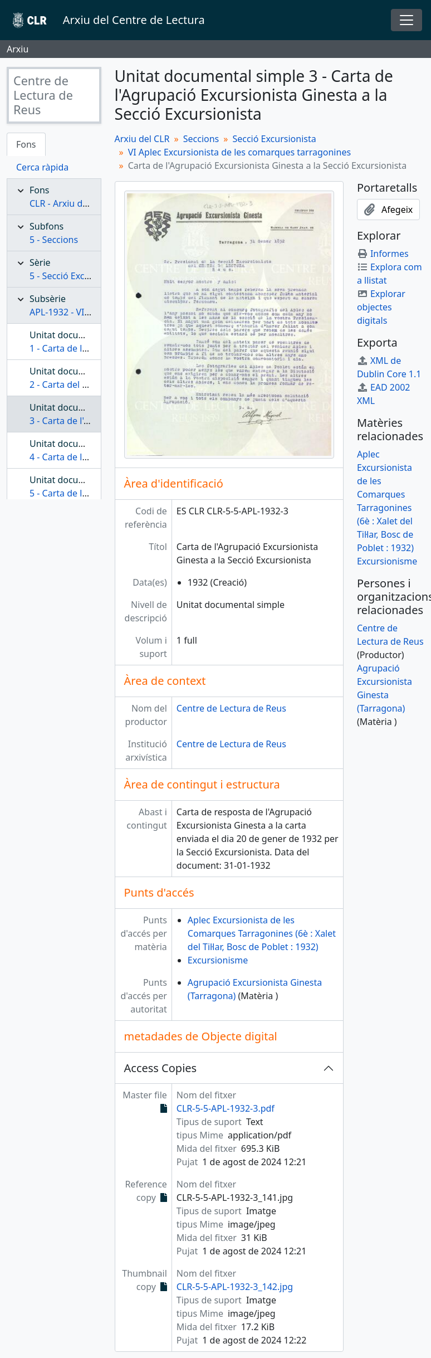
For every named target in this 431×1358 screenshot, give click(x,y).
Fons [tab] (26, 144)
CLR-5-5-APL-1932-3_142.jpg (235, 1287)
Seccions (201, 139)
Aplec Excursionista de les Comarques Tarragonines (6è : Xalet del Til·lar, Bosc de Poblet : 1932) (262, 933)
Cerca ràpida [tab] (42, 167)
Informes (383, 253)
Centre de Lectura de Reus (231, 708)
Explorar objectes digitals (381, 307)
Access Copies (160, 1067)
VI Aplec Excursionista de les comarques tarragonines (239, 152)
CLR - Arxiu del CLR (69, 203)
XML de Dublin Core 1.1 (389, 367)
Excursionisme (218, 960)
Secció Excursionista (274, 139)
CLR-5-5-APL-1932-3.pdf (226, 1108)
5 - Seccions (54, 239)
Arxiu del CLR (142, 139)
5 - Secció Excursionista (78, 276)
